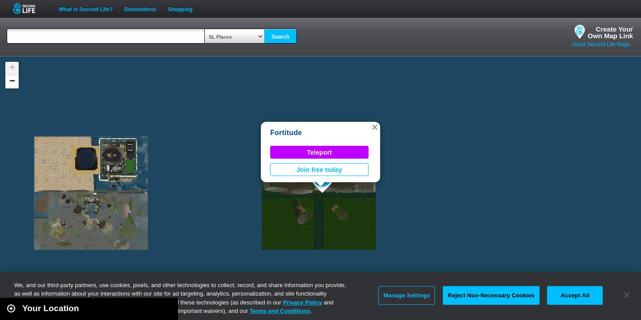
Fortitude (286, 132)
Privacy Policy (302, 302)
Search (280, 37)
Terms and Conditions (280, 311)
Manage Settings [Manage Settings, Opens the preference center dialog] (406, 295)
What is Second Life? (86, 8)
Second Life (29, 8)
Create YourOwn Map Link (610, 32)
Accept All (575, 295)
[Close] (627, 295)
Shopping (180, 8)
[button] (374, 127)
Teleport (319, 152)
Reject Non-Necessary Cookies (491, 295)
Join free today (319, 169)
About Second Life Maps (601, 44)
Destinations (140, 8)
